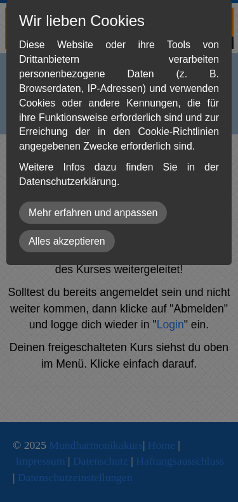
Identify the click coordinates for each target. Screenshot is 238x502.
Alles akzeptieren (67, 241)
